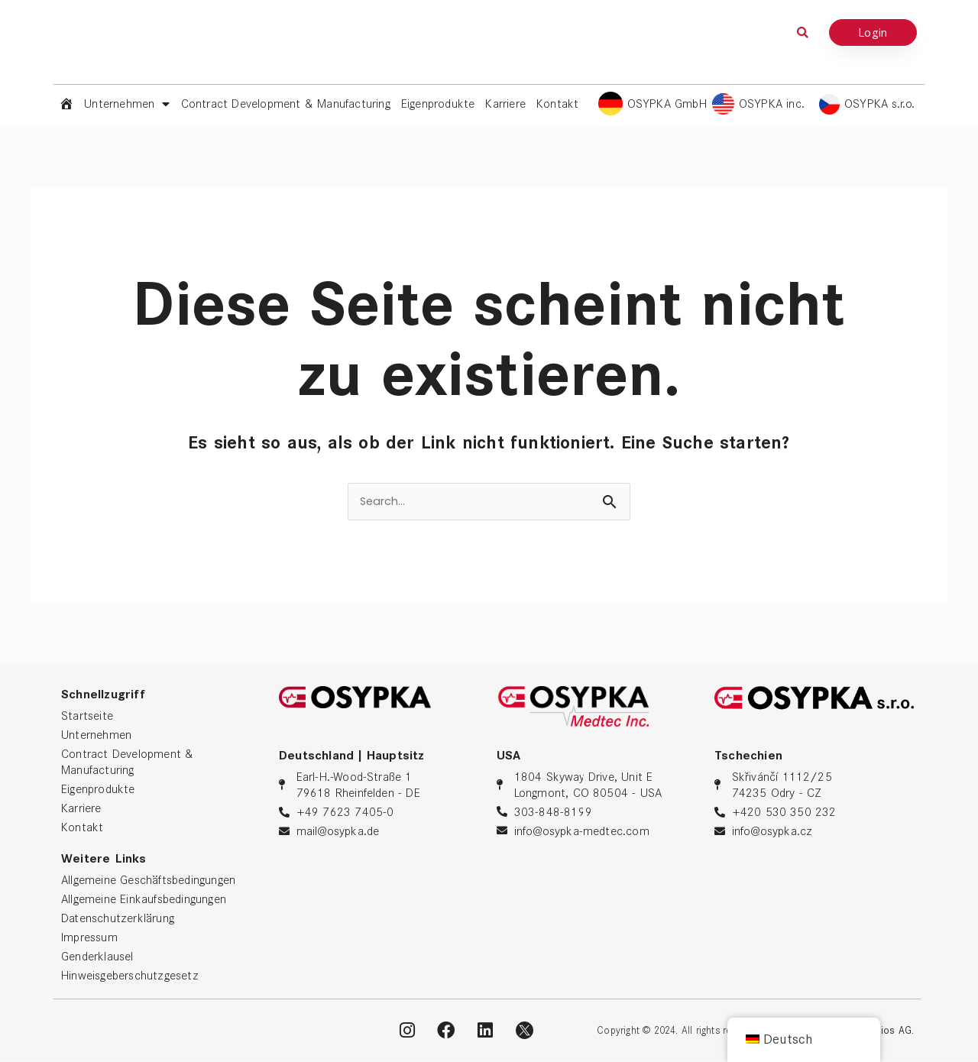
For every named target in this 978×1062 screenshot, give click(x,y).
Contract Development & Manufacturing (285, 103)
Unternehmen (127, 104)
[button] (803, 32)
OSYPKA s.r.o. (879, 103)
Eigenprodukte (438, 103)
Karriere (505, 103)
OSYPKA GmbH (667, 103)
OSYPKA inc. (772, 103)
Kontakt (557, 103)
